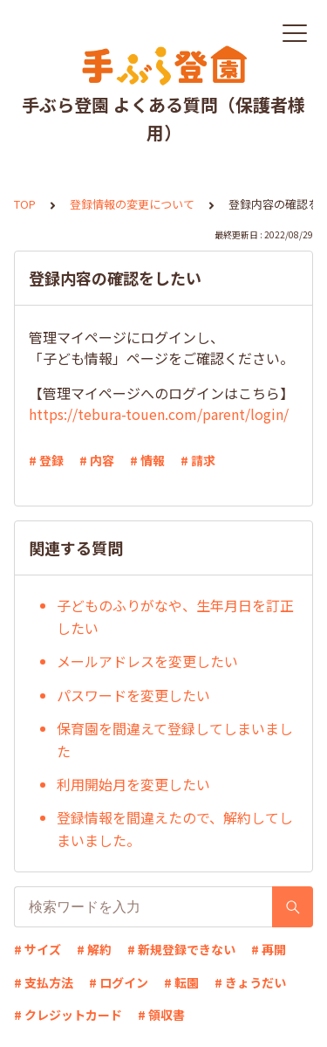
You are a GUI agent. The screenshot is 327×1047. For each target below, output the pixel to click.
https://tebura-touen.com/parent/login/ (159, 413)
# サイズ (37, 949)
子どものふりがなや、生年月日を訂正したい (175, 616)
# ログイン (118, 982)
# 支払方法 (43, 982)
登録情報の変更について (132, 204)
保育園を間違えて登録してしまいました (175, 739)
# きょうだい (250, 982)
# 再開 (268, 949)
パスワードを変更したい (133, 695)
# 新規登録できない (181, 949)
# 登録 (46, 460)
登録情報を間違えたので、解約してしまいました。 (175, 829)
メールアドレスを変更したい (147, 661)
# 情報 (147, 460)
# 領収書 (161, 1014)
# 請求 (198, 460)
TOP (25, 204)
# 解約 (94, 949)
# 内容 (96, 460)
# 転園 (181, 982)
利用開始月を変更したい (133, 784)
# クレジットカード (68, 1014)
